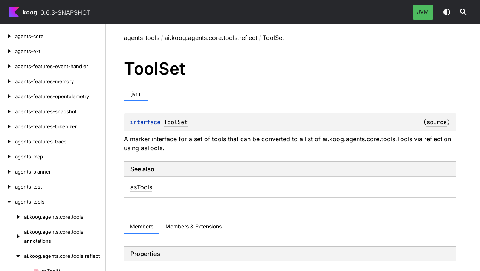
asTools (151, 148)
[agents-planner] (7, 171)
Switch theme (446, 12)
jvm (423, 12)
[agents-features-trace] (7, 141)
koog (30, 12)
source (436, 122)
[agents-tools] (7, 201)
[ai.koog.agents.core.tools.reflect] (12, 255)
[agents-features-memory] (7, 81)
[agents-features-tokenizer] (7, 126)
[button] (463, 12)
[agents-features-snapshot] (7, 111)
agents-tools (141, 37)
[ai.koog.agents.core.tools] (12, 216)
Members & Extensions (193, 226)
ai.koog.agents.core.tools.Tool (366, 139)
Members (141, 226)
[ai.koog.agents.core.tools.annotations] (12, 236)
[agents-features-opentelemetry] (7, 96)
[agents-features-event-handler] (7, 66)
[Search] (463, 12)
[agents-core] (7, 36)
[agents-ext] (7, 51)
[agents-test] (7, 186)
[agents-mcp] (7, 156)
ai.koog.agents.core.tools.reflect (211, 37)
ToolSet (176, 122)
